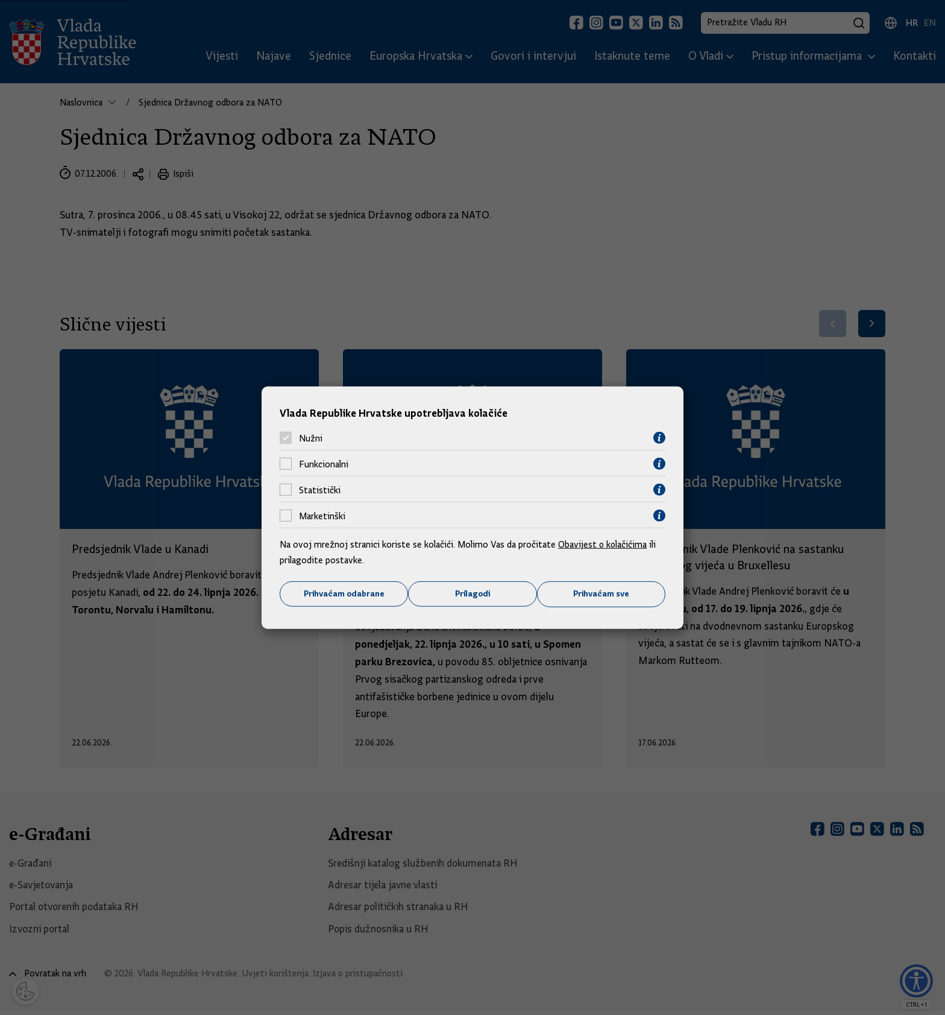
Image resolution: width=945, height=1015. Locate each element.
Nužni (310, 437)
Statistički (320, 489)
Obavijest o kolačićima (603, 544)
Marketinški (322, 515)
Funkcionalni (323, 463)
